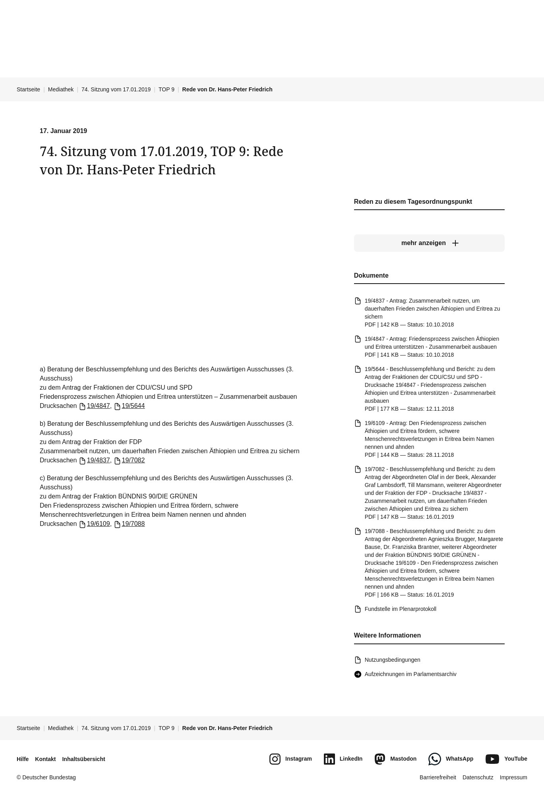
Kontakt (45, 759)
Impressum (513, 777)
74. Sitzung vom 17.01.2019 (116, 89)
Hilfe (23, 759)
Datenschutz (478, 777)
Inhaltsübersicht (83, 759)
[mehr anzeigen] (429, 243)
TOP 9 (166, 89)
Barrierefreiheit (438, 777)
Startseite (28, 89)
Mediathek (61, 89)
